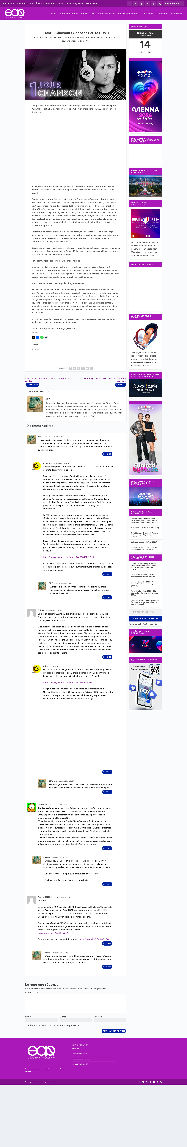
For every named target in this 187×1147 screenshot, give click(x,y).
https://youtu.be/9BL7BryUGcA (53, 933)
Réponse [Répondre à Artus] (107, 575)
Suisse (112, 38)
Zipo (82, 41)
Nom (28, 1017)
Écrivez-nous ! (64, 3)
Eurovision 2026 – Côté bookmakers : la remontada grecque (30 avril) (145, 549)
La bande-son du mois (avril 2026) (144, 542)
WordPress (55, 1082)
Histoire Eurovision (99, 38)
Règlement (78, 3)
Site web (98, 1017)
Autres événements (128, 14)
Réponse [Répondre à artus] (107, 772)
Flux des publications (79, 1054)
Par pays (7, 3)
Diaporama (69, 38)
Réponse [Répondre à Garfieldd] (107, 849)
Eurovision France (69, 14)
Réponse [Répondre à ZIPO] (107, 454)
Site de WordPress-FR (80, 1064)
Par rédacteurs (24, 3)
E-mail (64, 1017)
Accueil (52, 14)
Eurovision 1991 (82, 38)
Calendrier (176, 14)
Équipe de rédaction (45, 3)
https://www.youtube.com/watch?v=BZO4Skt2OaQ (68, 557)
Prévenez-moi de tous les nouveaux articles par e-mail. (54, 1026)
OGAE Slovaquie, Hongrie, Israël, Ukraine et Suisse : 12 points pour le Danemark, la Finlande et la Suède (144, 521)
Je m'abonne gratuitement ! (145, 619)
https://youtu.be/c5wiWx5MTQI (94, 939)
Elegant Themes (37, 1082)
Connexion (75, 1049)
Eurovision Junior (106, 14)
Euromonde (91, 3)
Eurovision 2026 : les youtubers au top (145, 528)
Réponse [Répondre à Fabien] (107, 657)
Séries (147, 14)
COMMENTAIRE (32, 993)
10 (87, 41)
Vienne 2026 (87, 14)
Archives (160, 14)
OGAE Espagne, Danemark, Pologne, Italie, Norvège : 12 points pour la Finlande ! (144, 535)
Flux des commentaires (80, 1059)
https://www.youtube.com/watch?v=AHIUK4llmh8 (67, 683)
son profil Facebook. (147, 256)
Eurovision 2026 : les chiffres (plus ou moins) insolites (143, 576)
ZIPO (45, 38)
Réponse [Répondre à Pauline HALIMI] (107, 944)
